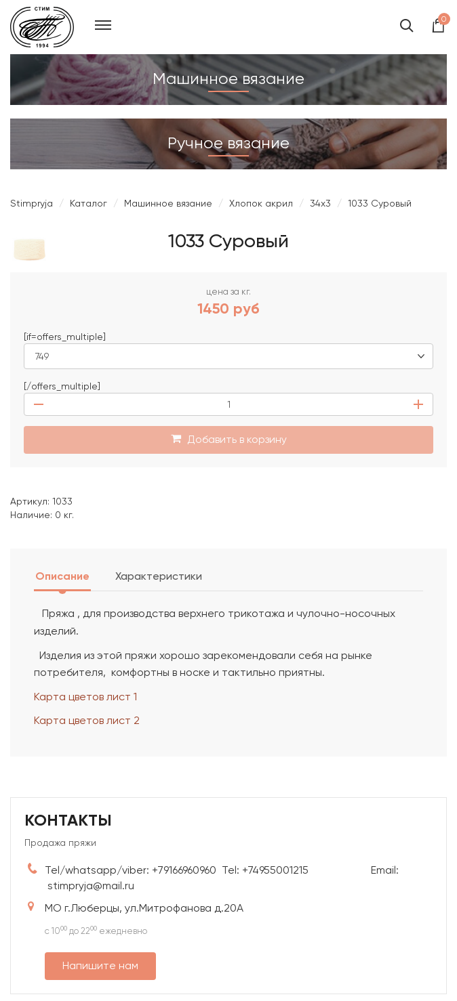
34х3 (320, 203)
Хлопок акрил (261, 203)
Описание (62, 576)
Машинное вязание (168, 203)
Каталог (88, 203)
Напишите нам (100, 965)
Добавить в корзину (229, 439)
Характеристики (158, 576)
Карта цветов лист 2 (87, 720)
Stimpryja (31, 203)
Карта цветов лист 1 (85, 696)
